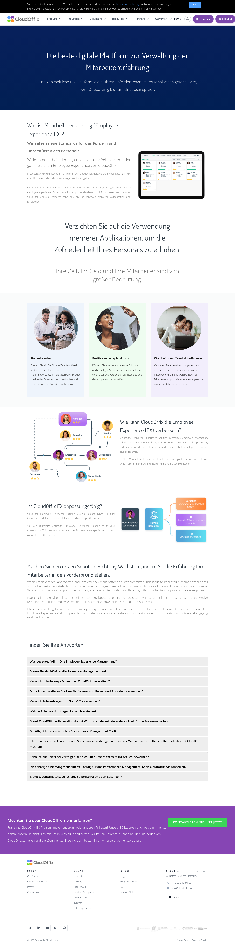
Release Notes (127, 892)
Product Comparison (85, 892)
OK (194, 4)
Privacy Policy (183, 940)
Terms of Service (200, 940)
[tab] (117, 661)
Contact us (33, 892)
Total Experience (82, 908)
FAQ (122, 886)
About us (202, 871)
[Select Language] (187, 19)
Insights (78, 902)
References (80, 886)
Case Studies (80, 897)
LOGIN (177, 19)
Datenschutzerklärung (127, 4)
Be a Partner (203, 19)
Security (78, 881)
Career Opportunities (38, 881)
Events (30, 886)
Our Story (32, 876)
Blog (122, 876)
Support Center (128, 881)
